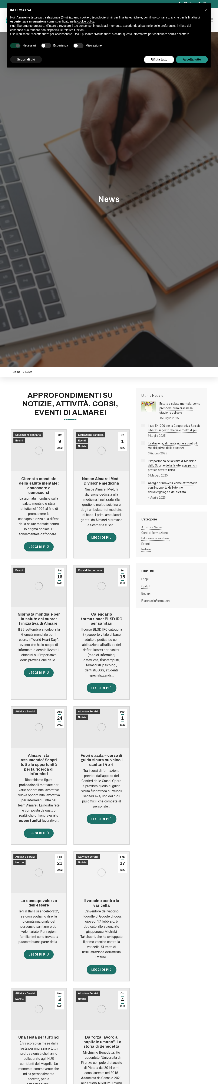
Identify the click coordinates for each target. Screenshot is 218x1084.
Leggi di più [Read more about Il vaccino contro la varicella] (101, 969)
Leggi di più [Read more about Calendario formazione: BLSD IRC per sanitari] (101, 688)
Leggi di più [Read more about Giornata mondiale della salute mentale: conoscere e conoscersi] (39, 546)
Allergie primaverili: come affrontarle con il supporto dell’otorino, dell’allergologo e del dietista (172, 487)
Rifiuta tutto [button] (159, 59)
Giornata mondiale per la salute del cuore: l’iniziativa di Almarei (39, 619)
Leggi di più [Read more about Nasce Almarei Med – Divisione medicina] (101, 537)
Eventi (19, 440)
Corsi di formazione (90, 570)
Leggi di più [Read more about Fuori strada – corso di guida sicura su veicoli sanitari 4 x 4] (101, 819)
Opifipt (145, 586)
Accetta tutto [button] (192, 59)
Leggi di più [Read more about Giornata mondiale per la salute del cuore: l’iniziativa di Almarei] (39, 672)
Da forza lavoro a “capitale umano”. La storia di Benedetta (102, 1042)
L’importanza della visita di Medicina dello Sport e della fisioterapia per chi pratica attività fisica (172, 465)
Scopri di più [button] (26, 59)
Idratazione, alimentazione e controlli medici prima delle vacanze (173, 446)
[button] (205, 10)
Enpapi (146, 593)
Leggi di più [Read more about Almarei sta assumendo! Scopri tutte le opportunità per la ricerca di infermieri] (39, 833)
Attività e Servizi (25, 711)
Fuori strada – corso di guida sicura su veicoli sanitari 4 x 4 (101, 760)
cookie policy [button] (85, 21)
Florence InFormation (155, 600)
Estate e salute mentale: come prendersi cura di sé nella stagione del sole (179, 408)
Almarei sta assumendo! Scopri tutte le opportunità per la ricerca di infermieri (39, 764)
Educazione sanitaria (28, 434)
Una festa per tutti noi (38, 1037)
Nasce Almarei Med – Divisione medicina (101, 481)
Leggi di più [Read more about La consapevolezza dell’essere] (39, 954)
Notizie (82, 446)
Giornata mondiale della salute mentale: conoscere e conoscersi (39, 486)
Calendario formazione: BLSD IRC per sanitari (101, 619)
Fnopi (145, 579)
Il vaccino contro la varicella (101, 903)
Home (16, 372)
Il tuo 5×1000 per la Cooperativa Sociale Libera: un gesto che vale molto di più (174, 428)
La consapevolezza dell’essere (38, 903)
